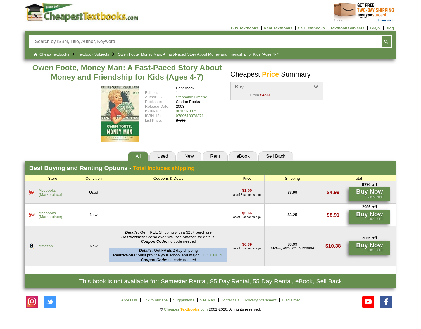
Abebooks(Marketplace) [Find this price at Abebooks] (50, 192)
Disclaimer (291, 300)
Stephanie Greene (191, 97)
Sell (275, 156)
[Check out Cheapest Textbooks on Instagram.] (32, 302)
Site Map (207, 300)
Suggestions (183, 300)
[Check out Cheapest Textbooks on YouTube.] (368, 302)
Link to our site (155, 300)
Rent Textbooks (278, 28)
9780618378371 (189, 116)
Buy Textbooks (244, 28)
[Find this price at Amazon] (247, 244)
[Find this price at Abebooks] (247, 190)
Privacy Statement (260, 300)
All (138, 156)
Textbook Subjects (347, 28)
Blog (389, 28)
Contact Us (229, 300)
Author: (154, 97)
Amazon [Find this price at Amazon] (46, 246)
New (189, 156)
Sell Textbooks (311, 28)
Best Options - (112, 167)
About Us (129, 300)
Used (162, 156)
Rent (215, 156)
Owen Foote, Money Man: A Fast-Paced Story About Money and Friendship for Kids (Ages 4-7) (127, 72)
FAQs (375, 28)
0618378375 (186, 111)
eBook (243, 156)
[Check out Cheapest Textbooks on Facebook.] (386, 302)
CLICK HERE (212, 255)
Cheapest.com (186, 309)
